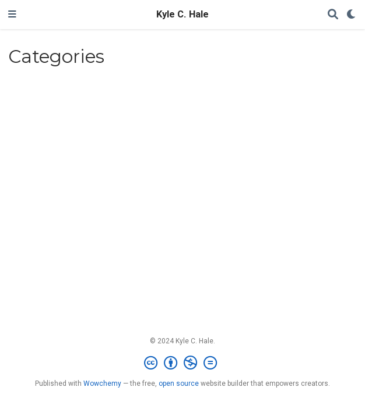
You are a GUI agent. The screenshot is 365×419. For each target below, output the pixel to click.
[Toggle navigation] (12, 15)
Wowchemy (102, 383)
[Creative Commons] (183, 363)
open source (179, 383)
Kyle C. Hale (182, 14)
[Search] (333, 15)
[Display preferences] (351, 15)
